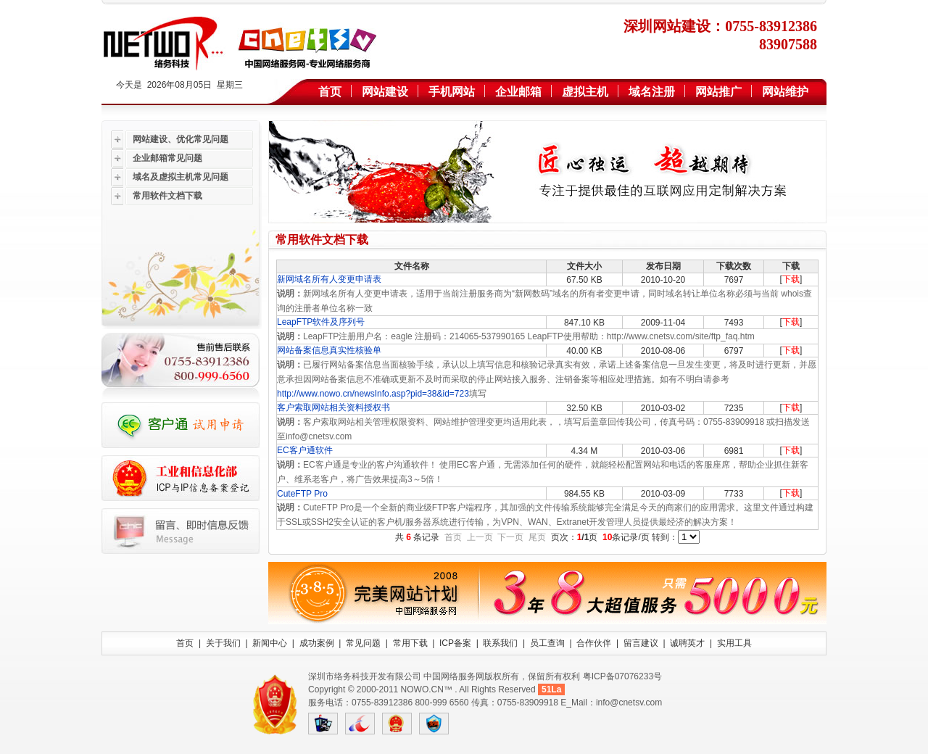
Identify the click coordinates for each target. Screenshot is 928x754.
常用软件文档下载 (167, 196)
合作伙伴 (593, 643)
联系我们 (500, 643)
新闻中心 (269, 643)
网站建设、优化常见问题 (180, 139)
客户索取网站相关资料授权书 (333, 407)
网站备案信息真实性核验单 (329, 350)
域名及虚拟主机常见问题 (180, 177)
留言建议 (641, 643)
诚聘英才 (687, 643)
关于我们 (223, 643)
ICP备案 (455, 643)
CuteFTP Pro (303, 494)
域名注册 (652, 92)
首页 (329, 92)
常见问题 (363, 643)
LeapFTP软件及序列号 (321, 322)
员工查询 (547, 643)
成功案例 (316, 643)
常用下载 (410, 643)
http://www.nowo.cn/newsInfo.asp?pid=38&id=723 (373, 394)
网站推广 (718, 92)
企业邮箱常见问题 (167, 158)
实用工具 (734, 643)
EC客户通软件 (305, 450)
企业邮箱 (518, 92)
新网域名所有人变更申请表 (329, 279)
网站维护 (785, 92)
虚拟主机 (585, 92)
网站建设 (385, 92)
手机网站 (451, 92)
